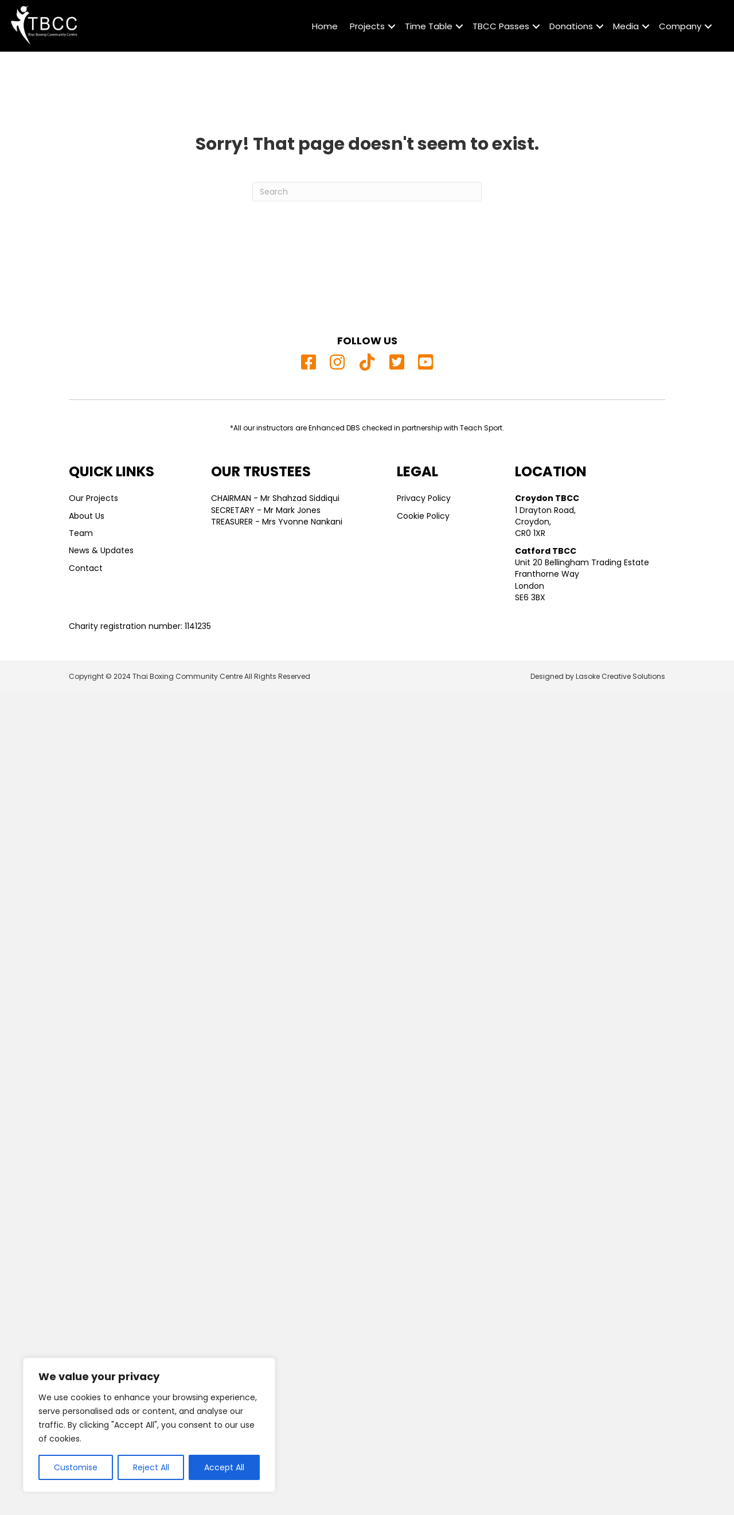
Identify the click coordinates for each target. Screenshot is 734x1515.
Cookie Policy (423, 516)
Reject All (151, 1467)
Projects (367, 26)
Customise (75, 1467)
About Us (86, 516)
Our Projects (93, 498)
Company (680, 26)
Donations (571, 26)
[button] (392, 26)
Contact (86, 568)
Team (81, 533)
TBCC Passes (501, 26)
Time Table (428, 26)
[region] (149, 1425)
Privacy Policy (424, 498)
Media (626, 26)
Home (325, 26)
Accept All (224, 1467)
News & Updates (101, 550)
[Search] (367, 191)
